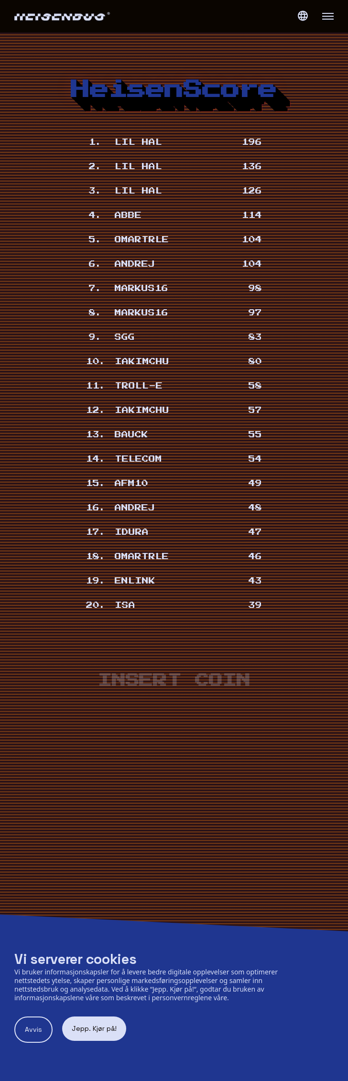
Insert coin (174, 681)
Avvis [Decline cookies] (33, 1029)
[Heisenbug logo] (94, 16)
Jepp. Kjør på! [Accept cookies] (94, 1028)
